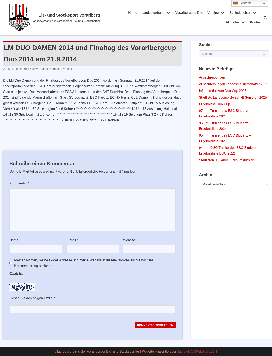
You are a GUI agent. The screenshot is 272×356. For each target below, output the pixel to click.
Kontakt (256, 22)
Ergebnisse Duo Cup (214, 104)
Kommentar (19, 183)
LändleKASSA (188, 351)
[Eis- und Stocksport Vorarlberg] (59, 17)
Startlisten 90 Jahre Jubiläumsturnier (226, 160)
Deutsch (242, 3)
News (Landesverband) (46, 68)
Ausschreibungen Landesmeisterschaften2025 (233, 84)
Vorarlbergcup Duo (189, 12)
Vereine (68, 68)
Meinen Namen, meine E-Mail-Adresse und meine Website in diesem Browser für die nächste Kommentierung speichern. (83, 263)
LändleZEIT (209, 351)
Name (15, 240)
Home (132, 12)
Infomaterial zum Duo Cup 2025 (222, 91)
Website (129, 240)
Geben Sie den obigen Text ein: (32, 298)
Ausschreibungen (212, 77)
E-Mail (72, 240)
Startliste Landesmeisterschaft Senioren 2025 (233, 97)
